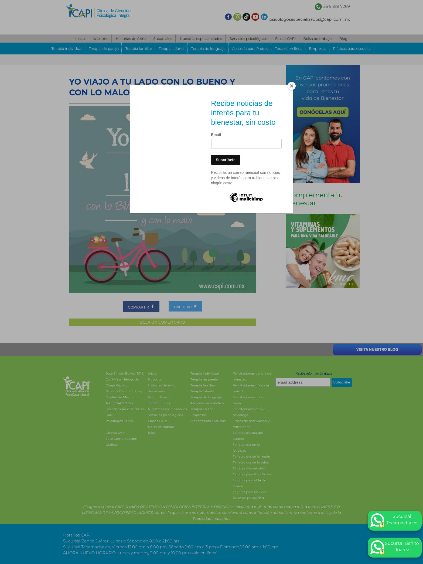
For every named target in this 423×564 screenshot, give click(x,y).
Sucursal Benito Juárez (394, 547)
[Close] (292, 86)
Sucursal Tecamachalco (394, 520)
